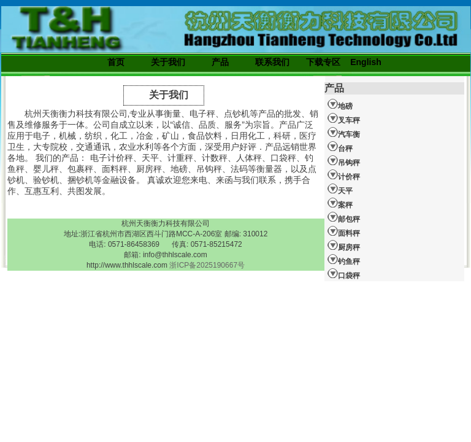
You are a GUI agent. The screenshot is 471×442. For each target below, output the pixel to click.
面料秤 (343, 231)
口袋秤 (343, 274)
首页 (115, 62)
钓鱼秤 (343, 260)
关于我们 (168, 62)
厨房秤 (343, 245)
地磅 (340, 104)
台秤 (340, 147)
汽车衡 (343, 132)
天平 (340, 189)
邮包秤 (343, 217)
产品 (220, 62)
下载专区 (323, 62)
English (365, 62)
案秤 (340, 203)
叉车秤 (343, 118)
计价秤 (343, 175)
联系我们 (272, 62)
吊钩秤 (343, 161)
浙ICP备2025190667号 (207, 265)
